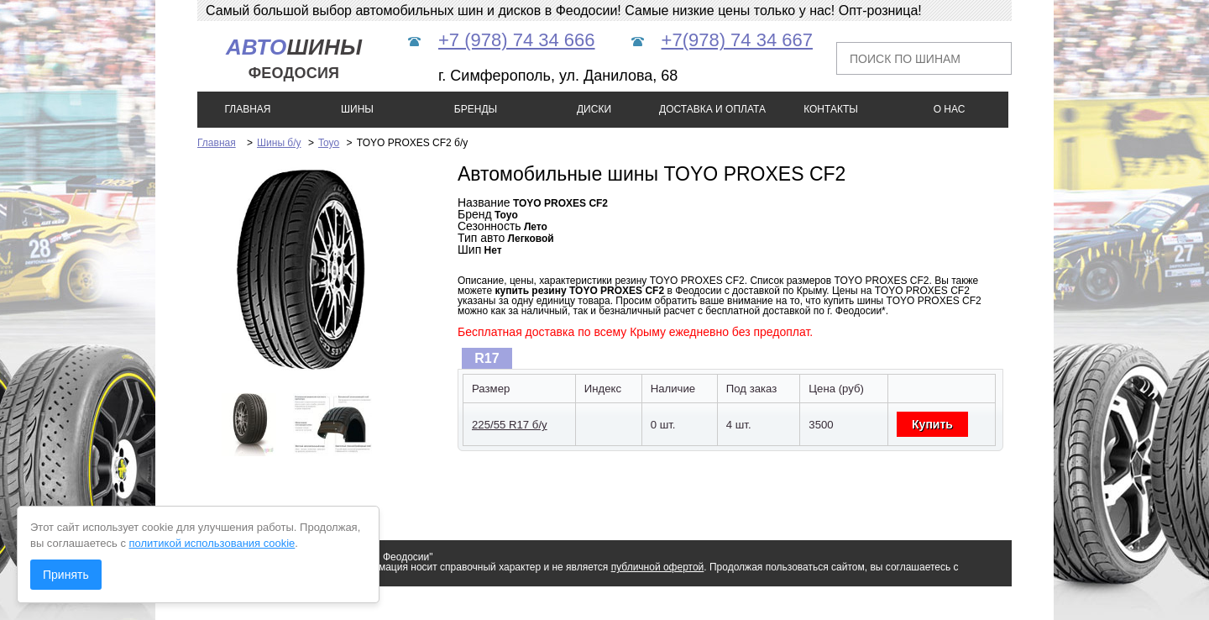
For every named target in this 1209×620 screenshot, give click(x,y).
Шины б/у (279, 143)
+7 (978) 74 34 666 (516, 39)
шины (294, 58)
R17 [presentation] (486, 358)
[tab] (487, 358)
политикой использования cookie (212, 543)
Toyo (328, 143)
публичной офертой (657, 567)
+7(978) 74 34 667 (737, 39)
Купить (932, 424)
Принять (66, 574)
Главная (216, 143)
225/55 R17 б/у (509, 424)
